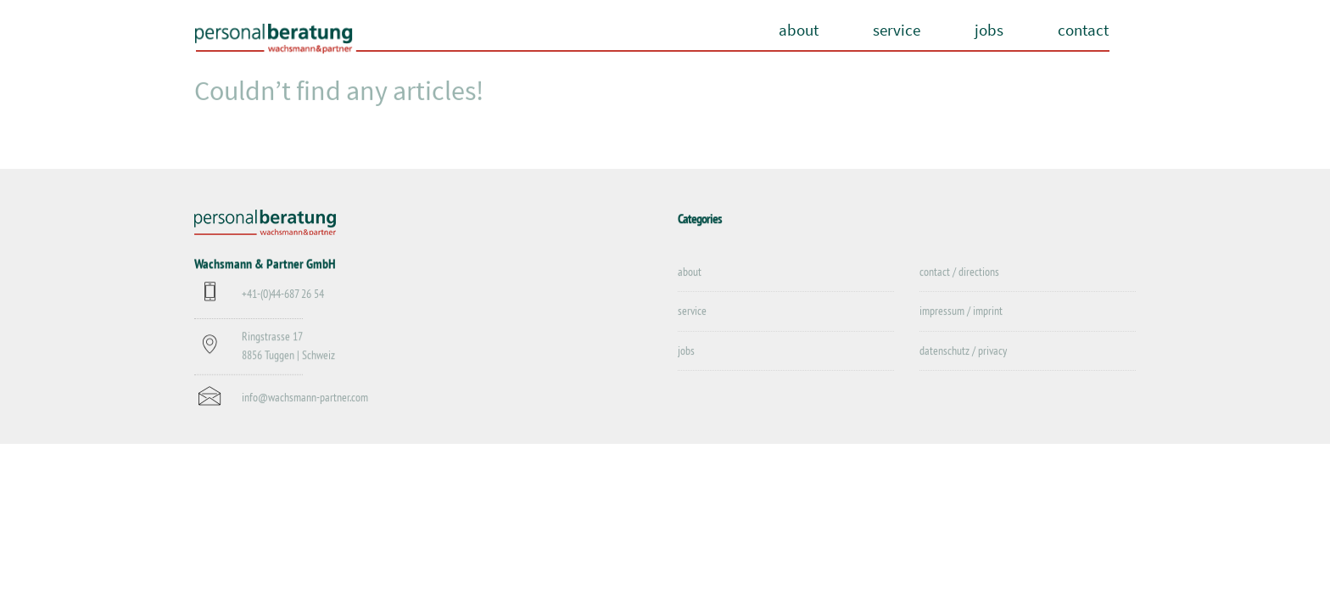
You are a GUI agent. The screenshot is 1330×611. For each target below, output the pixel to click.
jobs (989, 30)
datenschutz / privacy (963, 351)
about (799, 30)
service (896, 30)
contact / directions (959, 272)
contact (1083, 30)
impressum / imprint (961, 311)
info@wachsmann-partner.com (305, 398)
